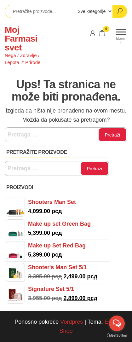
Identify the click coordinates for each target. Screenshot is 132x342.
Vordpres (71, 322)
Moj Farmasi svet (21, 38)
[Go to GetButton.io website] (117, 335)
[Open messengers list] (117, 323)
